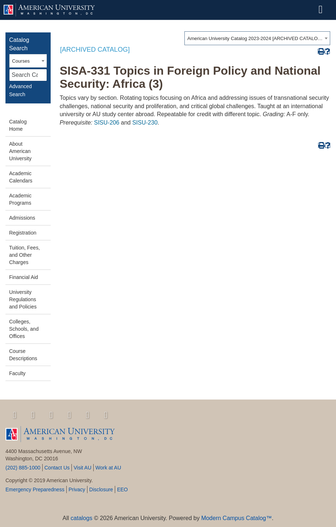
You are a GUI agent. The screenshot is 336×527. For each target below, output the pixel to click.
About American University (20, 151)
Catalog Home (18, 125)
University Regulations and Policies (23, 299)
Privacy (77, 489)
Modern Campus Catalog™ (236, 518)
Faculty (17, 373)
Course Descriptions (23, 354)
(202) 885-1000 (22, 468)
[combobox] (257, 38)
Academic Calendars (20, 177)
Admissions (22, 218)
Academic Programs (20, 199)
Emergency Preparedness (35, 489)
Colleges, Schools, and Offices (24, 329)
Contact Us (57, 468)
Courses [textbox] (21, 61)
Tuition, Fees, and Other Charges (24, 255)
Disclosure (101, 489)
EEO (122, 489)
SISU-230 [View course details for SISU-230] (144, 122)
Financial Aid (23, 277)
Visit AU (82, 468)
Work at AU (108, 468)
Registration (22, 233)
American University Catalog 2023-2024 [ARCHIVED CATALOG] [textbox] (255, 38)
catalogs (82, 518)
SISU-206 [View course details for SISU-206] (106, 122)
